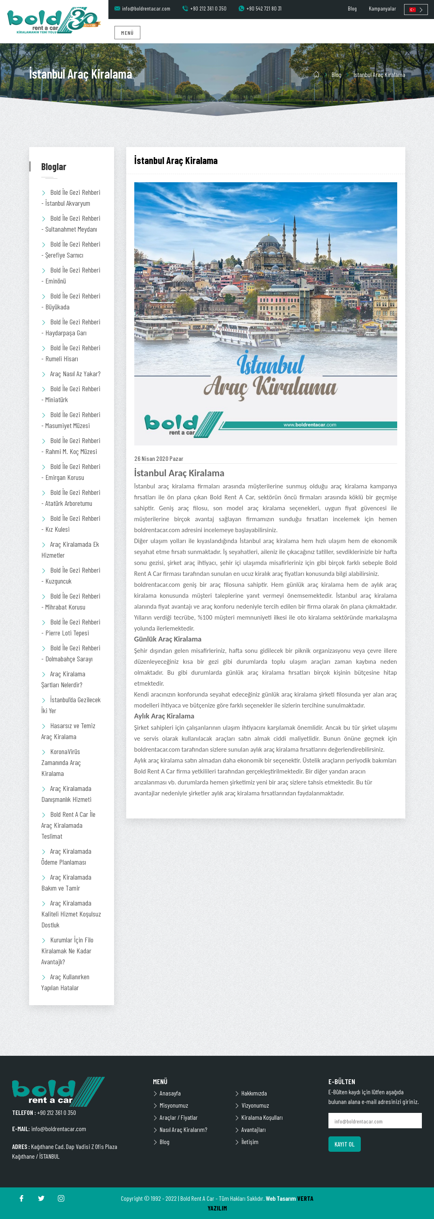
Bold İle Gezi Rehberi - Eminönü (70, 275)
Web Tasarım (281, 1198)
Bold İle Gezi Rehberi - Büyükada (70, 301)
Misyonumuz (170, 1105)
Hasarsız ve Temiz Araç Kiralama (68, 731)
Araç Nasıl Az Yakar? (71, 373)
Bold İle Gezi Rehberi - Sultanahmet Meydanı (70, 223)
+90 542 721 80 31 (260, 8)
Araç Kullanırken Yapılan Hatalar (65, 982)
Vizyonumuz (252, 1105)
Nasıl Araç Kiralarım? (180, 1129)
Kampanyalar (382, 8)
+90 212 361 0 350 (204, 8)
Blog (352, 8)
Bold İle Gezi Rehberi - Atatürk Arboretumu (70, 497)
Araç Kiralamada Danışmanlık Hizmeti (66, 793)
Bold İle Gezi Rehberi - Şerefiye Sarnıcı (70, 249)
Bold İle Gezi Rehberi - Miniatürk (70, 394)
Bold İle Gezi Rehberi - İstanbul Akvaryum (70, 197)
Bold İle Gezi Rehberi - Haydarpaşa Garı (70, 327)
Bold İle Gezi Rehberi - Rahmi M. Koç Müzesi (70, 446)
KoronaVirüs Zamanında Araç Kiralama (61, 762)
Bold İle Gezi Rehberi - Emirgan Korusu (70, 472)
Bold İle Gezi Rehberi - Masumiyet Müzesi (70, 420)
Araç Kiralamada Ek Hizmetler (70, 549)
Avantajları (250, 1129)
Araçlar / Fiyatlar (175, 1117)
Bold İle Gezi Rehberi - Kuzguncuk (70, 575)
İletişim (246, 1141)
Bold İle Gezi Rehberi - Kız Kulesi (70, 523)
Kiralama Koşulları (259, 1117)
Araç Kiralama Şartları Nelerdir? (63, 679)
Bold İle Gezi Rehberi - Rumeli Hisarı (70, 353)
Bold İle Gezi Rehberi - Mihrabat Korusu (70, 601)
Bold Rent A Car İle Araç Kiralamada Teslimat (68, 825)
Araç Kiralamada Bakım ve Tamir (66, 882)
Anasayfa (167, 1093)
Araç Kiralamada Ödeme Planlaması (66, 856)
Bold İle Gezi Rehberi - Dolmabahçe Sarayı (70, 653)
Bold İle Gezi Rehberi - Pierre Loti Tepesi (70, 627)
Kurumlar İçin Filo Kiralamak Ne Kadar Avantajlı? (67, 950)
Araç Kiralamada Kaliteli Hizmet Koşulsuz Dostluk (71, 913)
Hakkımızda (251, 1093)
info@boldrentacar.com (142, 8)
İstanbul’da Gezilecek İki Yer (71, 705)
